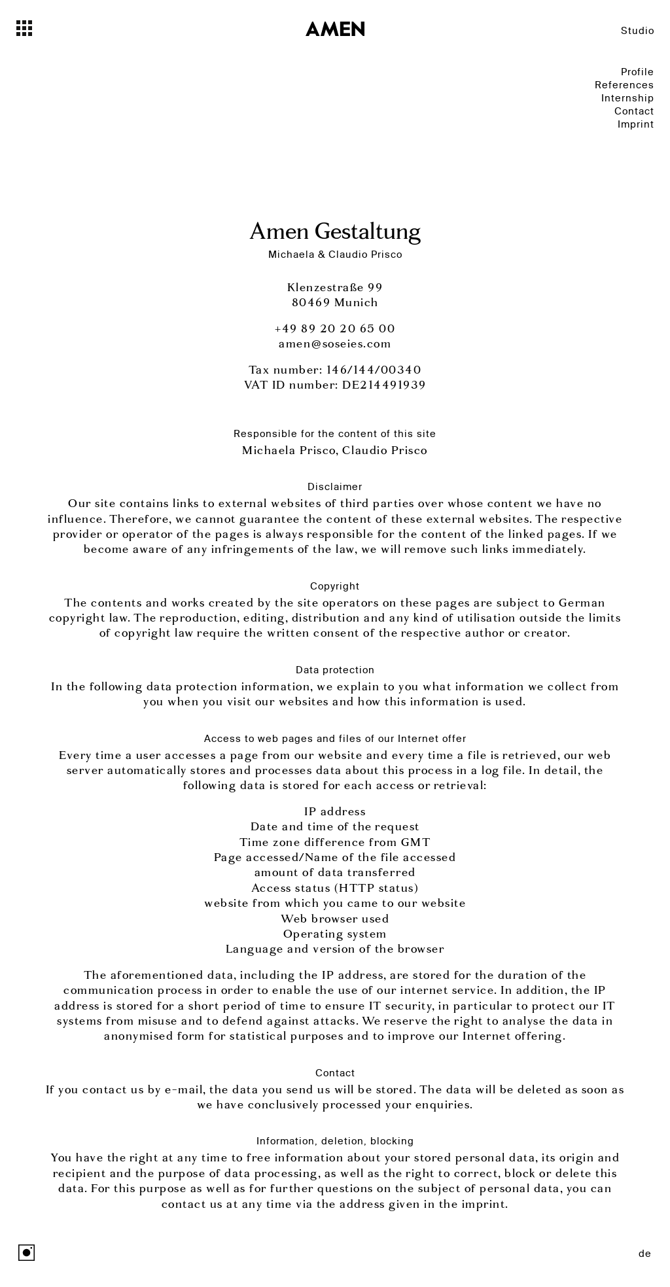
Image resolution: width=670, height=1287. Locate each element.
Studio (637, 30)
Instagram (26, 1252)
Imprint (636, 124)
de (645, 1253)
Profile (637, 71)
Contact (634, 111)
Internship (627, 98)
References (624, 85)
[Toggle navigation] (47, 28)
